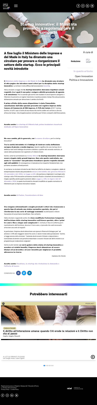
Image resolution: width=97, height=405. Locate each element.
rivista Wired (32, 156)
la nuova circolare (42, 138)
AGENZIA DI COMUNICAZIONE (78, 388)
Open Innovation (84, 76)
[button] (18, 273)
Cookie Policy (15, 389)
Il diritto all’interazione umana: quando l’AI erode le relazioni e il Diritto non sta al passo (48, 332)
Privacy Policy (5, 389)
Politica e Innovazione (81, 80)
